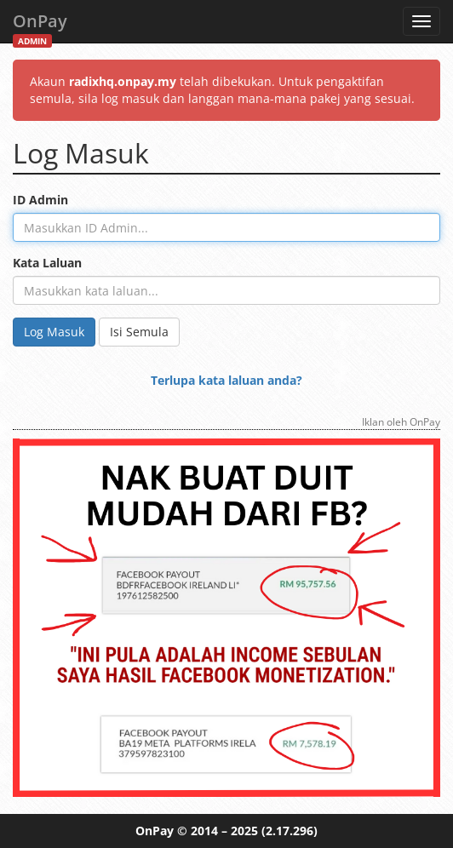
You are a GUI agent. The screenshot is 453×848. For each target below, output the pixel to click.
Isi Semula (139, 332)
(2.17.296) (289, 830)
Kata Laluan (47, 263)
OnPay (40, 26)
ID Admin (40, 200)
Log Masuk (54, 332)
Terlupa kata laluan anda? (226, 380)
